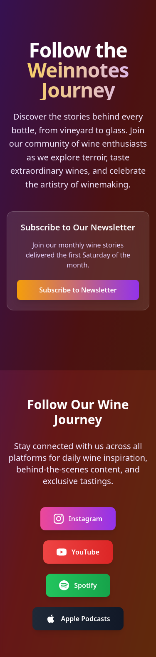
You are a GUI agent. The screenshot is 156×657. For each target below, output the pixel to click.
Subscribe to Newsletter (78, 290)
